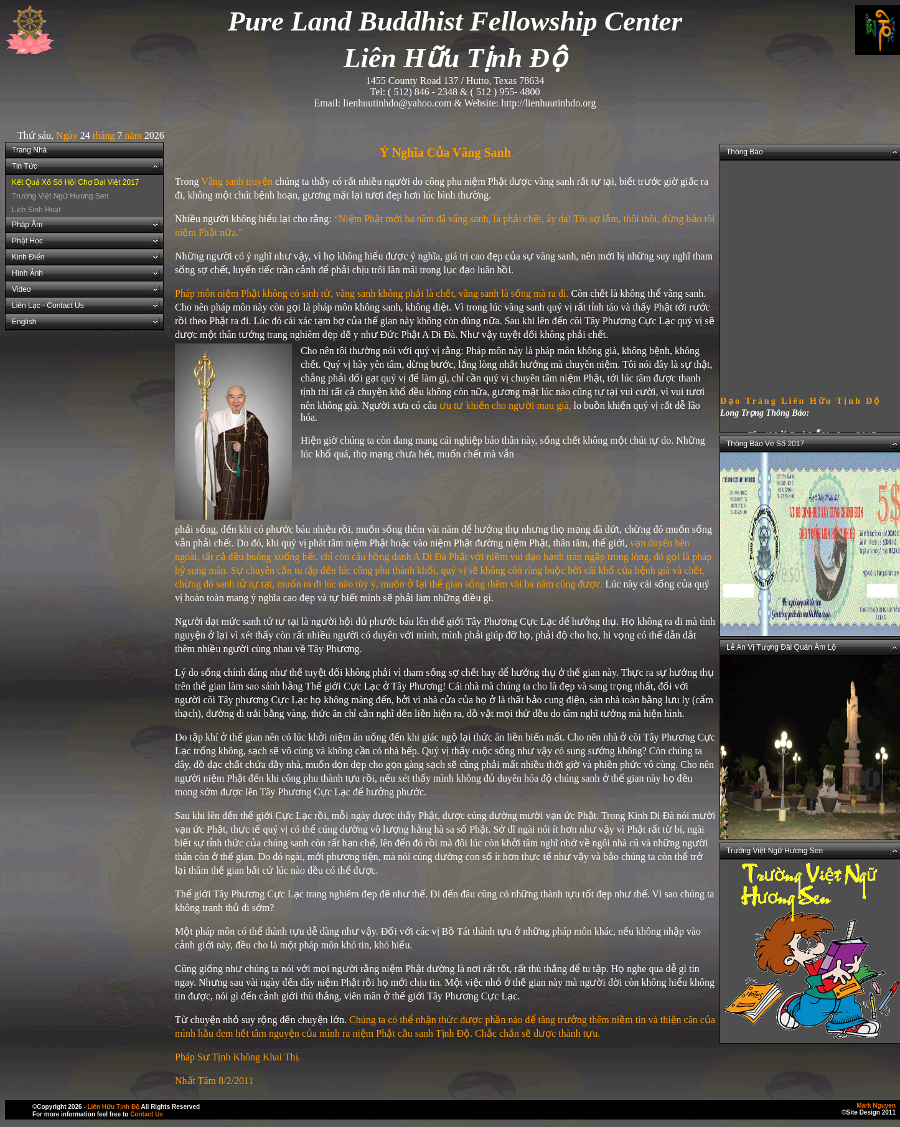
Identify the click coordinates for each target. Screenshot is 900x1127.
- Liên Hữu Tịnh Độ (111, 1106)
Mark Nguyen (876, 1105)
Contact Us (146, 1114)
